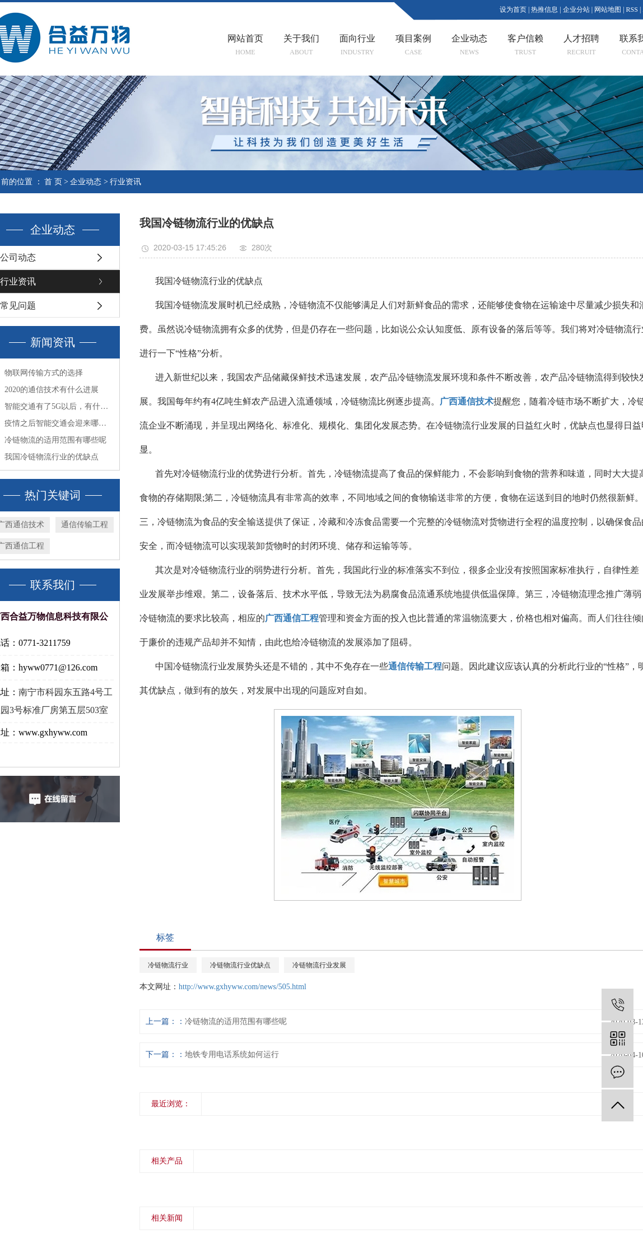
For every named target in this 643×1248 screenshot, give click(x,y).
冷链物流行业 (168, 965)
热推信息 (544, 9)
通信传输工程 (84, 524)
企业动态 (85, 182)
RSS (632, 9)
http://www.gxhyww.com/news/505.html (242, 986)
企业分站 (576, 9)
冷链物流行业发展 (319, 965)
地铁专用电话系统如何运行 (232, 1054)
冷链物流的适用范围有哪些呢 (236, 1021)
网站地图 (607, 9)
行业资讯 (125, 182)
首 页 (53, 182)
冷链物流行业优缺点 (240, 965)
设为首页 (513, 9)
